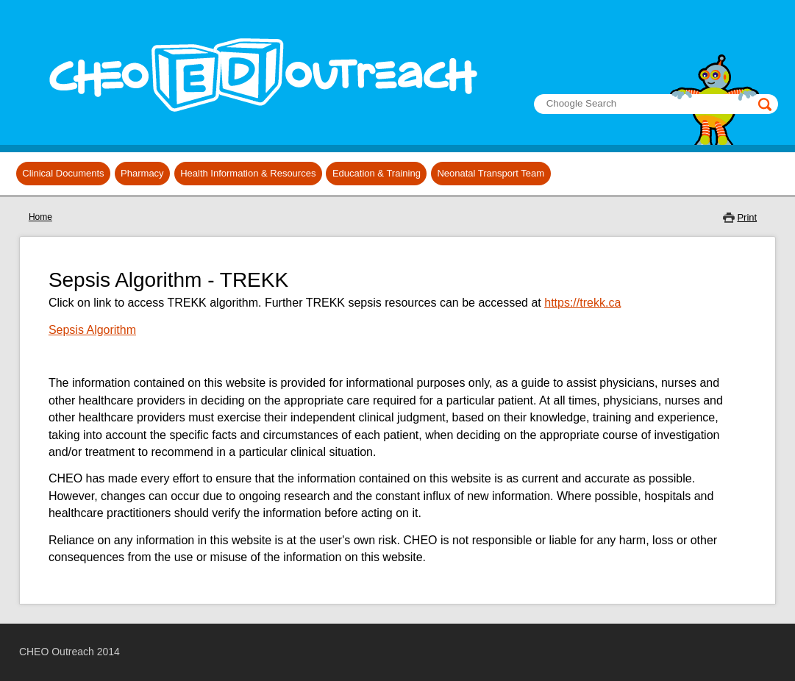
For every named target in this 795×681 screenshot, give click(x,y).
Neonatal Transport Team (490, 173)
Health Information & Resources (247, 173)
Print (747, 217)
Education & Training (376, 173)
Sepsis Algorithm (92, 330)
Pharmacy (142, 173)
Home (40, 217)
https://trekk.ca (582, 302)
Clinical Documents (63, 173)
